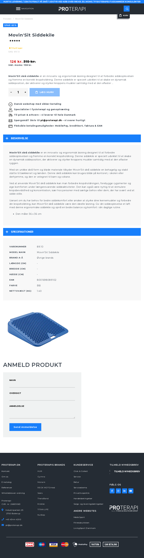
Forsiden (7, 19)
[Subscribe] (126, 471)
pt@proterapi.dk (51, 120)
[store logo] (72, 9)
